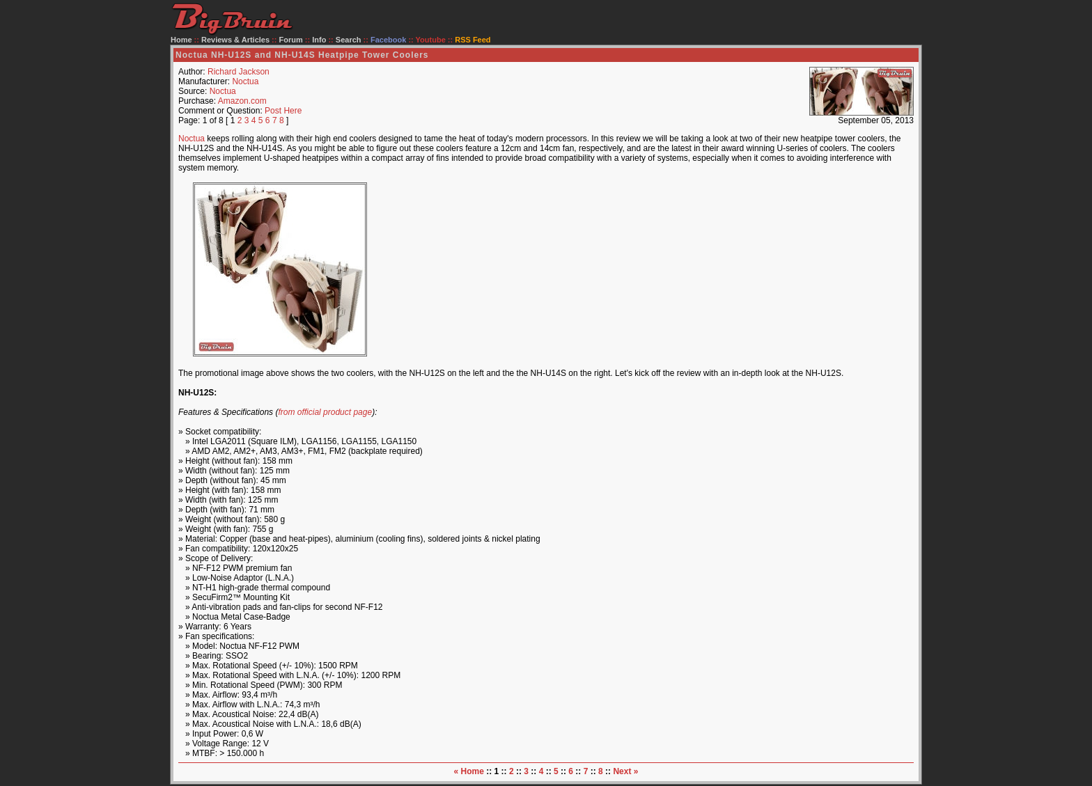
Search (348, 40)
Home (181, 40)
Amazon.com (242, 101)
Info (319, 40)
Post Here (283, 111)
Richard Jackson (239, 72)
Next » (625, 771)
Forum (291, 40)
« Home (469, 771)
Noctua (245, 81)
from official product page (325, 412)
